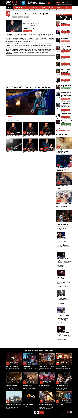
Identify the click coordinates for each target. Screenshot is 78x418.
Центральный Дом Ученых (65, 27)
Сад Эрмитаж (26, 366)
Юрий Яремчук (61, 277)
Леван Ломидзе (32, 28)
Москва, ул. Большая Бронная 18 (46, 369)
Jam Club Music (29, 20)
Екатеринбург (27, 9)
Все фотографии (10, 116)
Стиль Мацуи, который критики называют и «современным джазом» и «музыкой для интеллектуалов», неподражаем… (64, 264)
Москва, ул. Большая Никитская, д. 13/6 (11, 389)
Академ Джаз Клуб (44, 385)
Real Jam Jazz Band (66, 78)
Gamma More (64, 111)
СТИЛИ (65, 7)
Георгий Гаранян (61, 296)
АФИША (9, 7)
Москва (58, 2)
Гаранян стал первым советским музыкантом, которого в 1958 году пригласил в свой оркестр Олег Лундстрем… (63, 301)
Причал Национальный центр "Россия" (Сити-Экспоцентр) (66, 34)
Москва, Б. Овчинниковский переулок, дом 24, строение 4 (30, 388)
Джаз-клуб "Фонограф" (29, 404)
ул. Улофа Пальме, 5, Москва (30, 406)
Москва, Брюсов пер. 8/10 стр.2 (63, 368)
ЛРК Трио (63, 62)
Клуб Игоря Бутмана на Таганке (66, 43)
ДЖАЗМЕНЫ (35, 7)
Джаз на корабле (65, 30)
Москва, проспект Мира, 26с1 (46, 387)
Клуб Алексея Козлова (66, 65)
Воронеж (51, 9)
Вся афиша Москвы (61, 128)
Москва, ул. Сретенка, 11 (33, 23)
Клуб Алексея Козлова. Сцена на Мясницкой (66, 101)
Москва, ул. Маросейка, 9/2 (12, 368)
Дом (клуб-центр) (27, 385)
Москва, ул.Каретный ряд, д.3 (30, 368)
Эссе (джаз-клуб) (65, 81)
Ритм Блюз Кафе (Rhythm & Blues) (14, 129)
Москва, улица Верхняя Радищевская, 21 (61, 389)
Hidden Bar (63, 89)
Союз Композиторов (14, 145)
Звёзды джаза (61, 229)
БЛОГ (43, 7)
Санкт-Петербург (65, 2)
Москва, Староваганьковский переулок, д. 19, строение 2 (46, 408)
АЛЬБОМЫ (51, 7)
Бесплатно (67, 9)
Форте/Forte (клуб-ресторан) (46, 366)
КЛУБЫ (27, 7)
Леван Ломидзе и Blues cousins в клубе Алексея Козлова (28, 87)
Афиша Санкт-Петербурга (63, 130)
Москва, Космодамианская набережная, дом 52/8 (12, 408)
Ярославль (59, 9)
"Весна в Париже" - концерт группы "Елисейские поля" (66, 48)
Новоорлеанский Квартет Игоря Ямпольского (65, 71)
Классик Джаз (64, 55)
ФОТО (58, 7)
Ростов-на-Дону (38, 9)
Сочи (45, 9)
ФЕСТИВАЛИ (18, 7)
